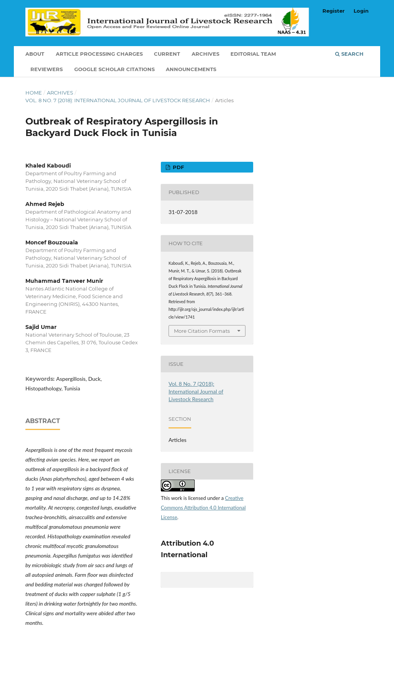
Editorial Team (253, 54)
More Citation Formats (202, 331)
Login (361, 11)
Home (33, 93)
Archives (205, 54)
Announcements (191, 69)
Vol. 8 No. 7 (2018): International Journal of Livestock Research (117, 100)
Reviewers (46, 69)
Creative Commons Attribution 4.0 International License (203, 507)
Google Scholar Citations (114, 69)
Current (167, 54)
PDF (177, 167)
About (34, 54)
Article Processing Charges (99, 54)
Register (333, 11)
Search (349, 54)
